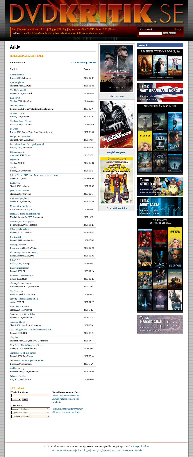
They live (14, 337)
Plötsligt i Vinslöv (18, 244)
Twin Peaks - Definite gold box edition (27, 360)
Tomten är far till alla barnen (23, 353)
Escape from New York (20, 136)
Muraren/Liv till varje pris (22, 221)
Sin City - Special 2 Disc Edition (24, 298)
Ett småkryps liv (17, 152)
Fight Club (14, 159)
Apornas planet (17, 82)
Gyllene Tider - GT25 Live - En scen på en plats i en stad (34, 175)
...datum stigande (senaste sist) (66, 399)
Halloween (15, 183)
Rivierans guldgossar (19, 268)
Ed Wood (14, 128)
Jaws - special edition (19, 190)
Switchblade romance (19, 306)
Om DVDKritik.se (91, 29)
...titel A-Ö (56, 402)
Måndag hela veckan (19, 229)
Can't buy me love (18, 105)
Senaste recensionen (28, 29)
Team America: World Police (22, 314)
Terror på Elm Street (19, 322)
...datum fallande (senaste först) (66, 395)
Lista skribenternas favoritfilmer (68, 409)
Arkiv (44, 29)
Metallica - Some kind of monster (25, 213)
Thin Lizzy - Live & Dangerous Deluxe (27, 345)
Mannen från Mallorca (20, 206)
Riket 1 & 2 (15, 260)
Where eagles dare (18, 376)
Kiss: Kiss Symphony (19, 198)
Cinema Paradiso (17, 113)
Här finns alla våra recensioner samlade (150, 97)
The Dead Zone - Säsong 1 (21, 121)
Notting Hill (15, 237)
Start (14, 29)
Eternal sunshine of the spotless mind (27, 144)
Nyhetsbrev (74, 29)
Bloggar (53, 29)
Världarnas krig (17, 368)
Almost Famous (17, 74)
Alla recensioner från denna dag (160, 78)
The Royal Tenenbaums (20, 283)
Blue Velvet (15, 98)
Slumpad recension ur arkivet (66, 412)
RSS (105, 29)
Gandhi (13, 167)
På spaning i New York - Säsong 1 (24, 252)
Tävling (63, 29)
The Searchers (16, 291)
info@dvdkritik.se (141, 446)
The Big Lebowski (18, 90)
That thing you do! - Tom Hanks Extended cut (30, 329)
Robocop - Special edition (21, 275)
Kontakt (113, 29)
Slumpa (177, 29)
